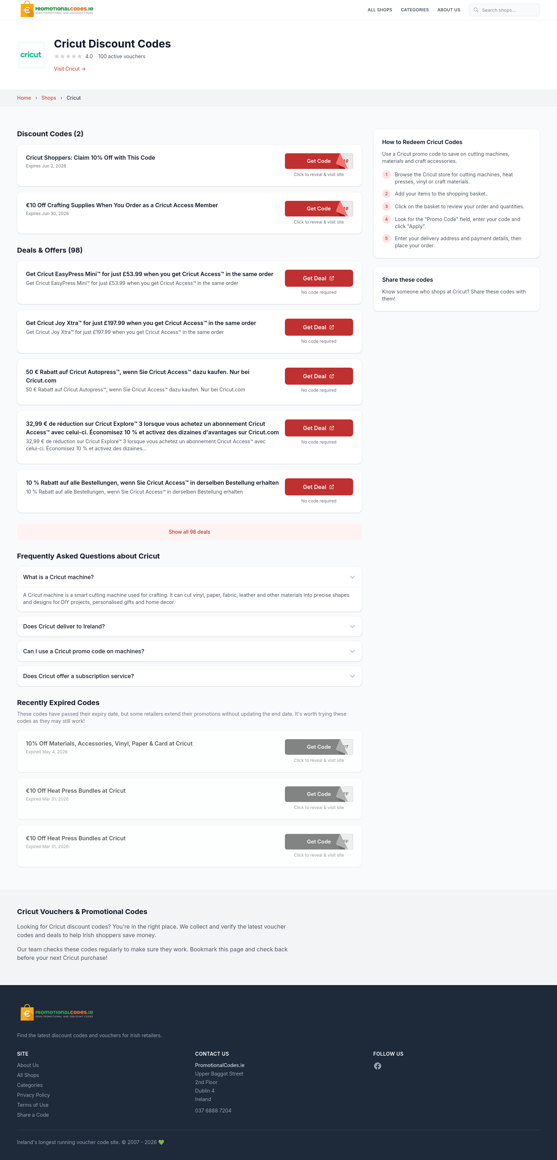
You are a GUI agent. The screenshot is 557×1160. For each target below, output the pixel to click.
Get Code (330, 161)
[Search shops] (504, 10)
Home (24, 98)
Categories (415, 9)
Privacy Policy (33, 1095)
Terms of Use (33, 1105)
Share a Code (33, 1115)
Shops (49, 98)
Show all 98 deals (189, 532)
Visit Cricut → (70, 69)
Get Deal (319, 278)
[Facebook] (377, 1066)
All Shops (380, 9)
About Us (448, 9)
